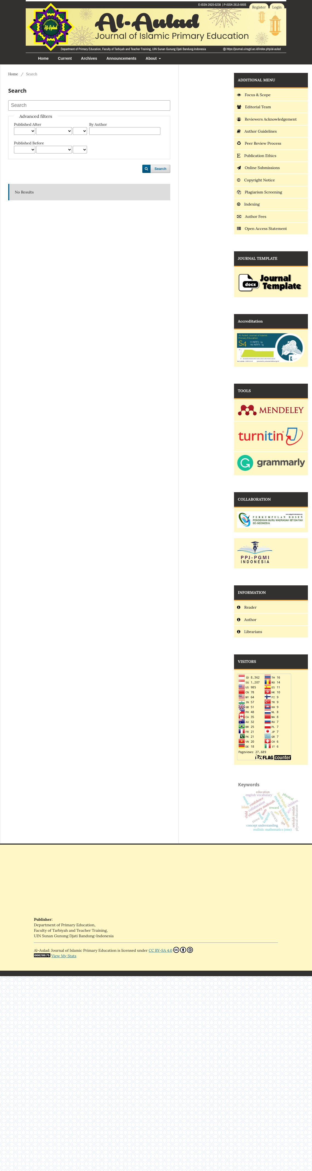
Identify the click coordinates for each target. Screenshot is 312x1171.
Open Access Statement (262, 228)
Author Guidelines (257, 131)
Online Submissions (258, 167)
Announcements (121, 58)
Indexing (248, 204)
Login (277, 7)
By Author (98, 124)
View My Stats (63, 955)
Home (43, 58)
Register (259, 7)
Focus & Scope (254, 94)
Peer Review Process (259, 143)
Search (160, 169)
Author (246, 619)
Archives (89, 58)
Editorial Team (254, 106)
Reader (247, 607)
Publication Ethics (256, 155)
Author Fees (251, 216)
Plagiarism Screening (259, 192)
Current (65, 58)
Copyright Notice (256, 180)
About (152, 58)
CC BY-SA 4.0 (171, 950)
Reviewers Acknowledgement (267, 119)
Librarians (249, 631)
